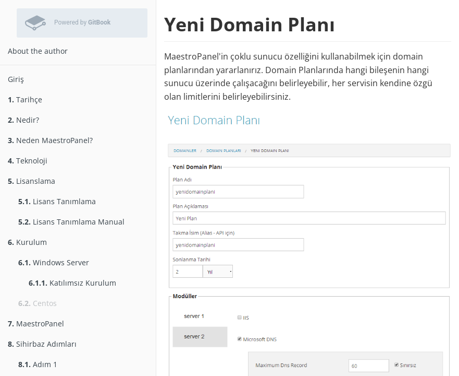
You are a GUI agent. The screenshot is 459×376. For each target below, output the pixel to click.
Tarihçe (25, 99)
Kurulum (27, 242)
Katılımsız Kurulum (72, 283)
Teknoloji (27, 161)
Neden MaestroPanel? (50, 140)
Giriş (16, 79)
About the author (38, 51)
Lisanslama (31, 181)
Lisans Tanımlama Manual (71, 222)
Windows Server (53, 262)
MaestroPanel (36, 323)
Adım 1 (37, 364)
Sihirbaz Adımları (42, 344)
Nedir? (23, 120)
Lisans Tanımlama (57, 201)
